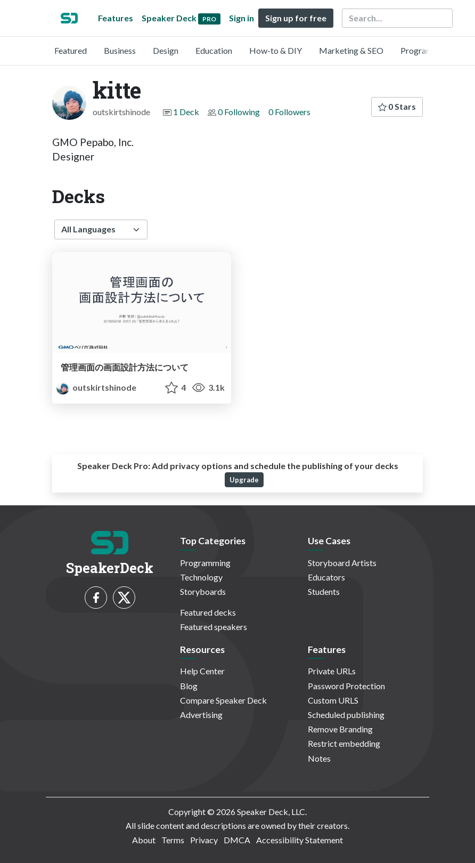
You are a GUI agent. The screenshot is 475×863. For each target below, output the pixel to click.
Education (213, 50)
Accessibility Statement (299, 840)
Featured (70, 50)
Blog (189, 686)
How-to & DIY (275, 50)
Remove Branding (340, 729)
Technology (201, 577)
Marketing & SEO (351, 50)
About (143, 840)
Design (165, 50)
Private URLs (332, 671)
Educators (326, 577)
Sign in (241, 18)
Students (324, 591)
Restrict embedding (344, 743)
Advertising (201, 714)
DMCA (237, 840)
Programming (425, 50)
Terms (172, 840)
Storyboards (203, 591)
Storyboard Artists (342, 563)
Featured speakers (213, 627)
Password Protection (346, 686)
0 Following (239, 112)
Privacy (204, 840)
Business (120, 50)
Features (115, 18)
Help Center (202, 671)
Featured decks (208, 612)
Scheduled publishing (346, 714)
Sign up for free (295, 18)
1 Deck (186, 112)
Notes (319, 758)
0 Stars (397, 106)
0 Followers (289, 112)
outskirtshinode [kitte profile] (96, 387)
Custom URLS (333, 700)
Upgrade (244, 479)
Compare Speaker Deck (223, 700)
